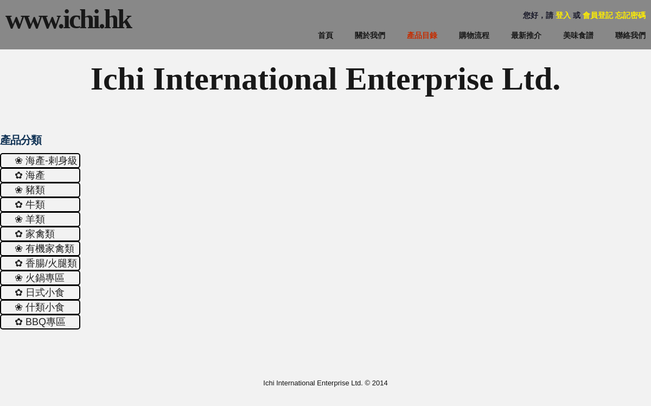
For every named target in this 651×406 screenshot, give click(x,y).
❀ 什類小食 (40, 307)
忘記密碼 (630, 15)
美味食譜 (578, 35)
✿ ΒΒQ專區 (40, 322)
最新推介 (526, 35)
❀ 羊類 (30, 219)
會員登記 (598, 15)
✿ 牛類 (30, 205)
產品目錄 (422, 35)
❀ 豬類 (30, 190)
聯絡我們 (630, 35)
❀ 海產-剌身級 (46, 161)
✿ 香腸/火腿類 (46, 263)
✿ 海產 (30, 175)
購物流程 (474, 35)
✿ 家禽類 (35, 234)
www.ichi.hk (68, 19)
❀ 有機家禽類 (44, 248)
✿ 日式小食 (40, 292)
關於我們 (370, 35)
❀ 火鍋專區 (40, 278)
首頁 (325, 35)
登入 (563, 15)
